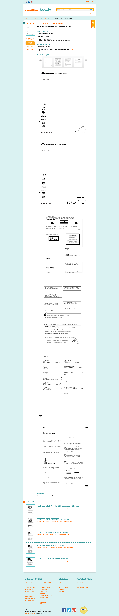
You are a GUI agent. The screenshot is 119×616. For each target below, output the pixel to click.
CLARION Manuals (30, 589)
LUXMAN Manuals (30, 596)
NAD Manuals (29, 603)
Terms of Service (64, 587)
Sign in (92, 1)
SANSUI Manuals (44, 589)
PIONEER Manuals (45, 587)
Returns (61, 589)
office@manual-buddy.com (30, 613)
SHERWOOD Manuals (46, 595)
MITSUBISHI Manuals (31, 600)
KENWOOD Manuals (30, 594)
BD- (45, 18)
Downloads (87, 1)
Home (27, 18)
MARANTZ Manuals (30, 598)
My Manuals (80, 585)
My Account (80, 582)
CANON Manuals (30, 587)
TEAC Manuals (44, 597)
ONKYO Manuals (44, 585)
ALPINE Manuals (30, 585)
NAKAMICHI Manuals (45, 582)
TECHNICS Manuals (45, 600)
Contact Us (62, 591)
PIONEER (37, 18)
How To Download (64, 585)
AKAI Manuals (29, 582)
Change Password (82, 587)
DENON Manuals (30, 591)
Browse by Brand (90, 13)
